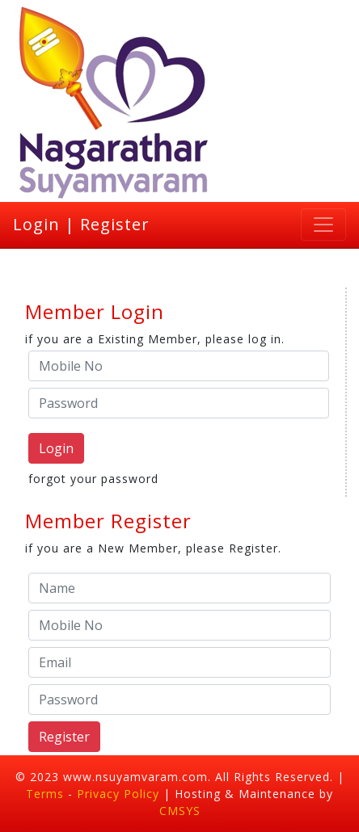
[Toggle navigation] (323, 224)
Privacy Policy (120, 793)
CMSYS (180, 810)
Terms (45, 793)
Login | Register (81, 224)
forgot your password (93, 478)
